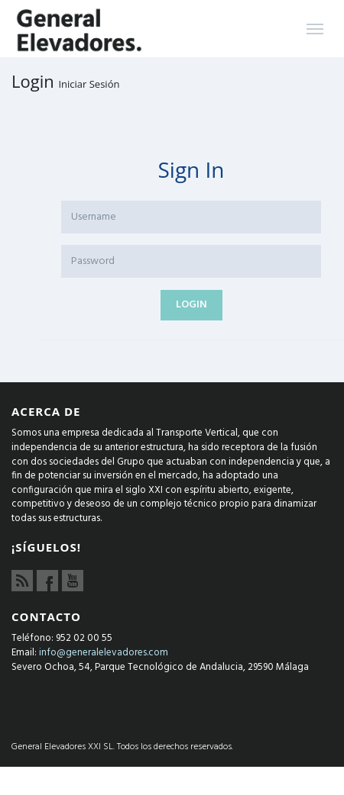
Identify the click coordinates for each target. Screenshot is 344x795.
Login (191, 305)
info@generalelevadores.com (103, 653)
